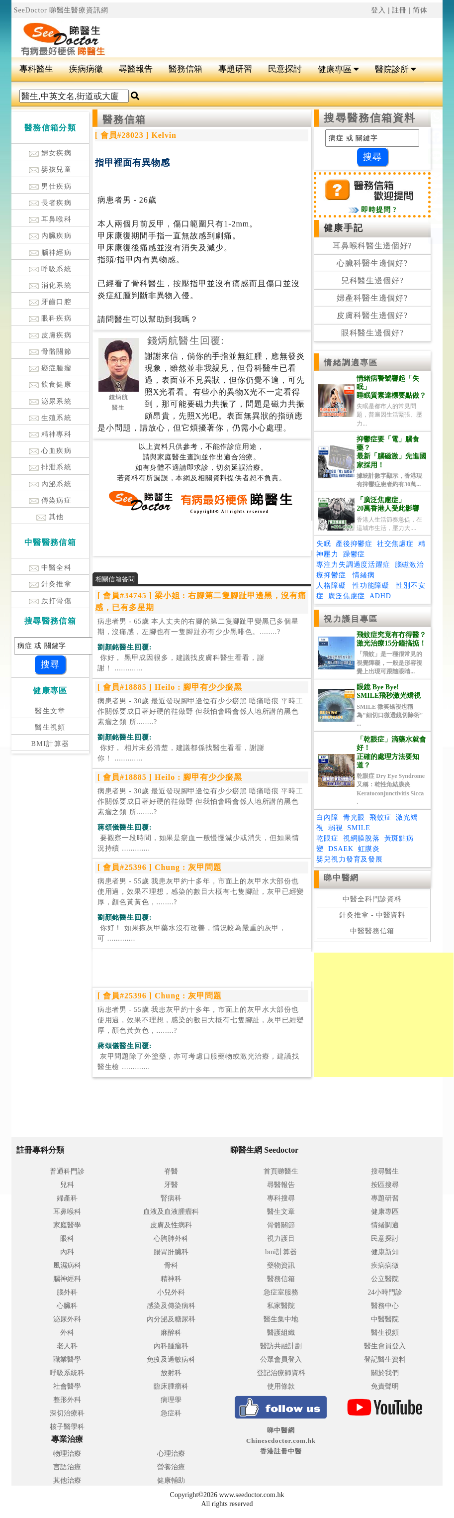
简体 (420, 10)
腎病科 (171, 1198)
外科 (67, 1332)
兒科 (67, 1185)
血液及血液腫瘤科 (171, 1211)
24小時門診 (384, 1292)
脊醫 (171, 1171)
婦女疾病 (50, 153)
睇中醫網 (341, 877)
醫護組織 (281, 1332)
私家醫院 (281, 1305)
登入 (378, 10)
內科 (67, 1252)
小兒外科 (171, 1292)
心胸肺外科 (171, 1238)
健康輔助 (171, 1480)
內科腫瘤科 (171, 1346)
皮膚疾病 (50, 335)
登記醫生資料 (385, 1359)
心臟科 (67, 1305)
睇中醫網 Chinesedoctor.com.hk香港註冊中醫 (281, 1440)
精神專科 (50, 434)
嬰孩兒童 (50, 169)
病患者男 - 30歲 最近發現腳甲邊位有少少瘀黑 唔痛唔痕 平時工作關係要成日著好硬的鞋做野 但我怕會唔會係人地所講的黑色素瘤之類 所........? (200, 711)
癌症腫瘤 (50, 368)
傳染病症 (50, 500)
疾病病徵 (86, 69)
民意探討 (285, 69)
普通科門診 (67, 1171)
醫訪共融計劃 (281, 1346)
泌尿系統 (50, 401)
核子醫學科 (67, 1426)
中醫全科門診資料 (372, 899)
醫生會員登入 (385, 1346)
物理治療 (67, 1453)
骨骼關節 (50, 351)
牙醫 (171, 1185)
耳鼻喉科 (50, 219)
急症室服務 (281, 1292)
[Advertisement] (263, 35)
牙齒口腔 (50, 302)
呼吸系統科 (67, 1373)
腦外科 (67, 1292)
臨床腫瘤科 (171, 1386)
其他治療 (67, 1480)
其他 (50, 517)
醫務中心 (385, 1305)
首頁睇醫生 (281, 1171)
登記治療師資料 (281, 1373)
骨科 (171, 1265)
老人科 (67, 1346)
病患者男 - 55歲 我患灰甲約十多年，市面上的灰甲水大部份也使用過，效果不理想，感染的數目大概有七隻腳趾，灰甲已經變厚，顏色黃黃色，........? (200, 891)
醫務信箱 (185, 69)
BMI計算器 (50, 744)
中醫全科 (50, 567)
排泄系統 (50, 467)
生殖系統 (50, 418)
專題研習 (235, 69)
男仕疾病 (50, 186)
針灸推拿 (50, 584)
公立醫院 (385, 1279)
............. (181, 662)
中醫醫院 (385, 1319)
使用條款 (281, 1386)
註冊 (399, 10)
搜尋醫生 (385, 1171)
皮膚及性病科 (171, 1225)
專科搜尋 (281, 1198)
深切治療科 (67, 1413)
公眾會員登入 (281, 1359)
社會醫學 (67, 1386)
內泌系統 (50, 484)
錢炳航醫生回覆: (185, 340)
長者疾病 (50, 203)
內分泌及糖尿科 (171, 1319)
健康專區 (338, 69)
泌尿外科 (67, 1319)
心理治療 (171, 1453)
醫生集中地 (281, 1319)
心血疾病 (50, 450)
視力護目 (281, 1238)
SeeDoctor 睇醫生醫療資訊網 (61, 10)
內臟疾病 (50, 235)
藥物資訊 (281, 1265)
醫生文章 (50, 711)
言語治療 (67, 1467)
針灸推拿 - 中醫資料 (372, 915)
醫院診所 (395, 69)
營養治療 (171, 1467)
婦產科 (67, 1198)
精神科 (171, 1279)
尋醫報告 (136, 69)
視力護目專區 (351, 619)
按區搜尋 (385, 1185)
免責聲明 (385, 1386)
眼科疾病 (50, 318)
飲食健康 (50, 384)
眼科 (67, 1238)
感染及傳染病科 (171, 1305)
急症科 (171, 1413)
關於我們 (385, 1373)
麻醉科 (171, 1332)
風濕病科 (67, 1265)
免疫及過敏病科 (171, 1359)
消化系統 (50, 285)
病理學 (171, 1400)
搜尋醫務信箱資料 (370, 118)
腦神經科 (67, 1279)
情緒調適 (385, 1225)
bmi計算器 (281, 1252)
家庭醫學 (67, 1225)
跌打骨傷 (50, 601)
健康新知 (385, 1252)
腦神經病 (50, 252)
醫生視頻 (50, 727)
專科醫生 (36, 69)
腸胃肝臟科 (171, 1252)
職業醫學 (67, 1359)
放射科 (171, 1373)
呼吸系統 (50, 269)
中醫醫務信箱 (372, 931)
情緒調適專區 (351, 362)
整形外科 (67, 1400)
